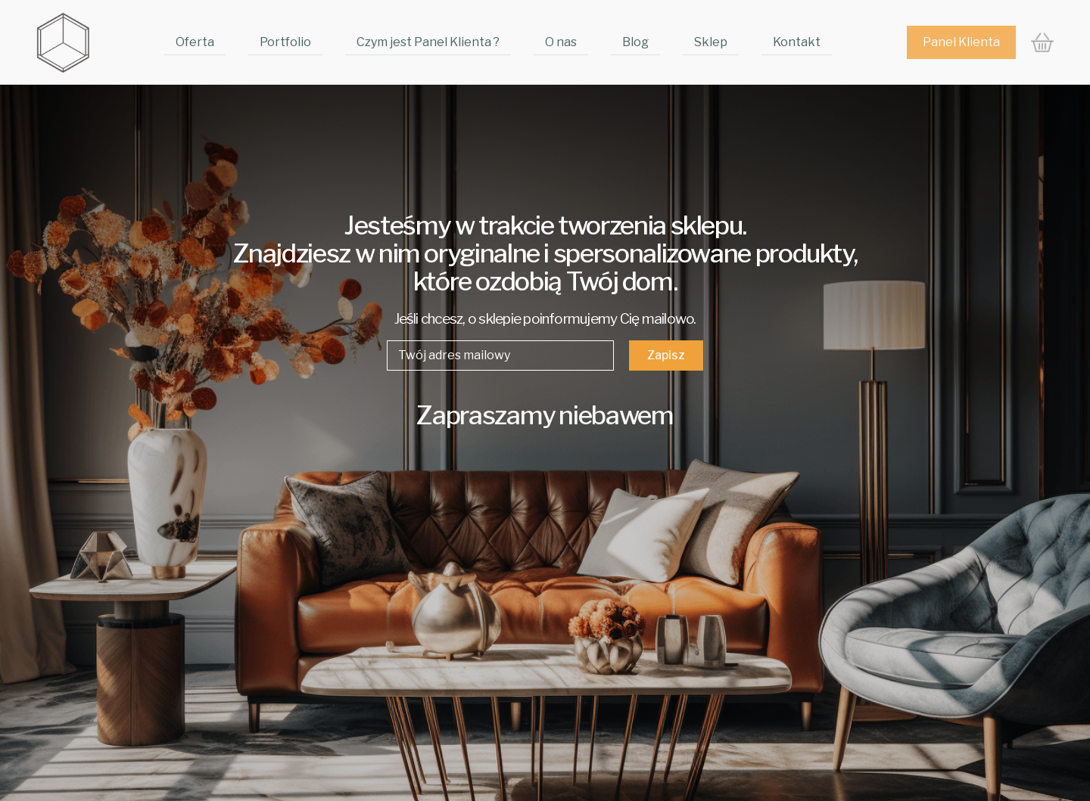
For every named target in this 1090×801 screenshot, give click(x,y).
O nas (561, 42)
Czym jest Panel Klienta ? (428, 42)
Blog (635, 42)
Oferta (195, 42)
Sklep (710, 42)
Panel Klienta (961, 42)
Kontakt (797, 42)
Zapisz (666, 355)
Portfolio (285, 42)
